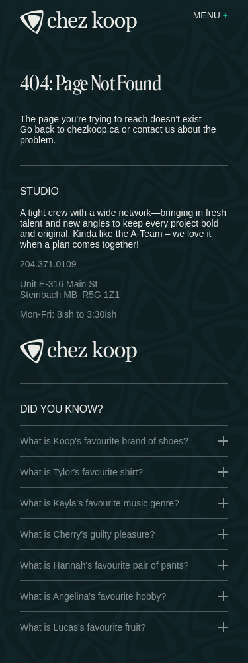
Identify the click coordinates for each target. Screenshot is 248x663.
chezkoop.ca (93, 129)
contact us (153, 129)
